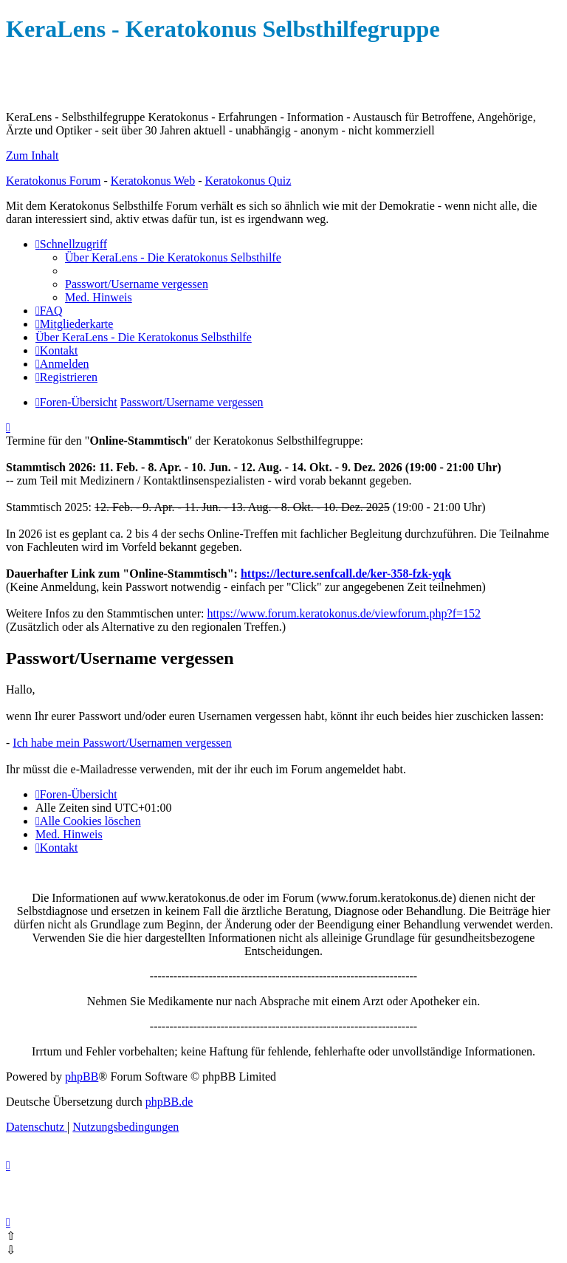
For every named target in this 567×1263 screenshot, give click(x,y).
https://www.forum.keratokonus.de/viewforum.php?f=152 (344, 613)
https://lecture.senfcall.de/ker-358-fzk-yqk (346, 573)
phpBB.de (169, 1101)
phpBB (81, 1076)
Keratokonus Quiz (248, 180)
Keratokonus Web (153, 180)
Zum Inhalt (32, 155)
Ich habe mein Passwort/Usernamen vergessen (122, 742)
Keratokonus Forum (53, 180)
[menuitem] (173, 257)
